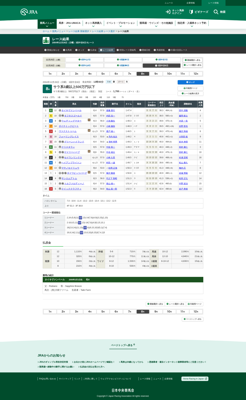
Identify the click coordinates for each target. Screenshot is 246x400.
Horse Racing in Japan (195, 379)
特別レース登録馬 (126, 50)
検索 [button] (220, 12)
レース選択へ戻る (192, 65)
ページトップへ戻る (192, 319)
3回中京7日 (162, 60)
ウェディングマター (71, 121)
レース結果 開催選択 (79, 31)
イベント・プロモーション (120, 24)
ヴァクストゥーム (68, 131)
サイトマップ (65, 379)
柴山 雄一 (110, 183)
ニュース (169, 3)
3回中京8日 (161, 65)
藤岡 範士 (183, 116)
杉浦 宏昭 (183, 157)
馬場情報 (159, 50)
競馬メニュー (47, 24)
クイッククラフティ (71, 189)
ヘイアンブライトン (71, 162)
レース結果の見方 (190, 93)
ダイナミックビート (69, 126)
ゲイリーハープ (72, 152)
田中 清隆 (183, 110)
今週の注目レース (177, 50)
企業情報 (191, 3)
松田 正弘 (183, 178)
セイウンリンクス (73, 157)
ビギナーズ (198, 12)
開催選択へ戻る (192, 60)
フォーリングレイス (69, 136)
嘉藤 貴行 (110, 110)
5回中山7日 (85, 60)
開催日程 (144, 50)
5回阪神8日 (123, 65)
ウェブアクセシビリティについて (115, 379)
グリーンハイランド (74, 141)
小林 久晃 (110, 157)
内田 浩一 (110, 116)
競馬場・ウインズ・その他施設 (156, 24)
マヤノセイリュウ (70, 168)
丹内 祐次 (112, 136)
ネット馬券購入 (93, 24)
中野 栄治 (183, 183)
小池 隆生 (110, 121)
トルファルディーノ (74, 183)
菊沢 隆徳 (110, 173)
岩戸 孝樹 (183, 189)
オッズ (79, 50)
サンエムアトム (69, 178)
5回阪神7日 (123, 60)
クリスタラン (68, 147)
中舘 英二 (110, 147)
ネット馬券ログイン (175, 12)
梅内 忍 (182, 168)
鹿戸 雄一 (110, 131)
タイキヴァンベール (71, 110)
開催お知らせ (51, 50)
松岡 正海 (112, 168)
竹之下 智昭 (111, 178)
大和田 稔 (183, 136)
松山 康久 (183, 162)
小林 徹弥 (110, 126)
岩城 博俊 (183, 173)
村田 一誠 (110, 162)
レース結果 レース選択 (103, 31)
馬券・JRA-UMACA (69, 24)
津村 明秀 (112, 142)
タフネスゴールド (73, 115)
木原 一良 (183, 121)
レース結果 (106, 50)
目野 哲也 (183, 126)
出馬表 (67, 50)
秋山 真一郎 (111, 189)
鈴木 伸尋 (183, 142)
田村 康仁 (183, 147)
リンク (77, 379)
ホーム (46, 31)
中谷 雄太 (110, 152)
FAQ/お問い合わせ (47, 379)
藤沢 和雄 (183, 131)
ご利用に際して (90, 379)
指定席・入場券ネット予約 (191, 24)
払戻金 (92, 50)
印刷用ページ (190, 88)
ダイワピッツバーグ (77, 173)
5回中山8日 (85, 65)
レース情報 (213, 3)
